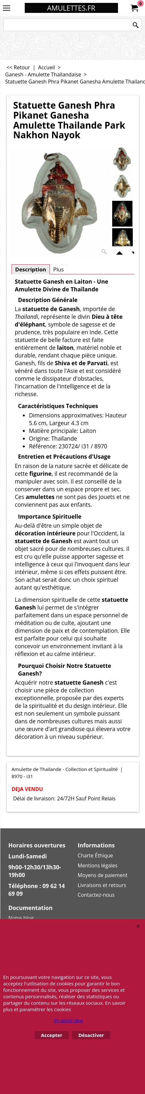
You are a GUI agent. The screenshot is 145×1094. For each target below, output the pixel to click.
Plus (58, 269)
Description (30, 269)
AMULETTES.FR (71, 8)
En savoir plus (68, 1020)
